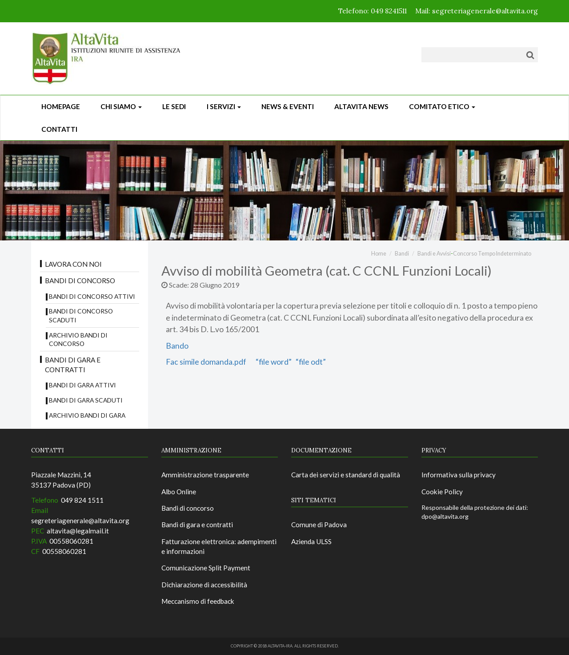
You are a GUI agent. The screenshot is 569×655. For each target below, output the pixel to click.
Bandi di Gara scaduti (86, 400)
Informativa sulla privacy (458, 475)
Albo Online (178, 492)
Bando (177, 345)
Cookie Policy (442, 492)
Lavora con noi (73, 264)
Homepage (60, 106)
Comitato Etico (442, 106)
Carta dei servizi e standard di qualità (345, 475)
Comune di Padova (319, 525)
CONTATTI (59, 129)
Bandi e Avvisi (434, 253)
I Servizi (224, 106)
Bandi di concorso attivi (92, 296)
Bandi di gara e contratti (72, 365)
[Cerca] (530, 54)
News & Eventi (287, 106)
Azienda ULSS (311, 541)
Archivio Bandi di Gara (87, 415)
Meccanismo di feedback (197, 601)
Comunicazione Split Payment (205, 568)
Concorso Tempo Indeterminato (492, 253)
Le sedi (174, 106)
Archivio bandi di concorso (78, 339)
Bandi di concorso (80, 281)
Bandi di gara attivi (82, 385)
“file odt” (310, 361)
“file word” (274, 361)
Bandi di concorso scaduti (81, 315)
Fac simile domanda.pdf (207, 361)
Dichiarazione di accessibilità (204, 585)
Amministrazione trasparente (205, 475)
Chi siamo (121, 106)
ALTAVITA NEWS (361, 106)
